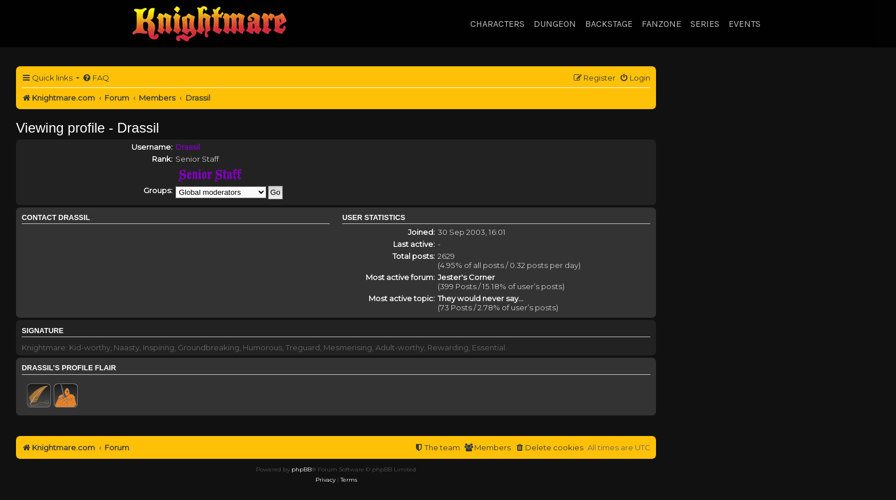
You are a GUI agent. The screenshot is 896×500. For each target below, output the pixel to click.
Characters (497, 23)
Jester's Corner (466, 277)
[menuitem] (95, 78)
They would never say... (480, 298)
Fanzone (661, 23)
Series (704, 23)
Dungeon (555, 23)
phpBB (301, 469)
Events (745, 23)
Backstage (609, 23)
